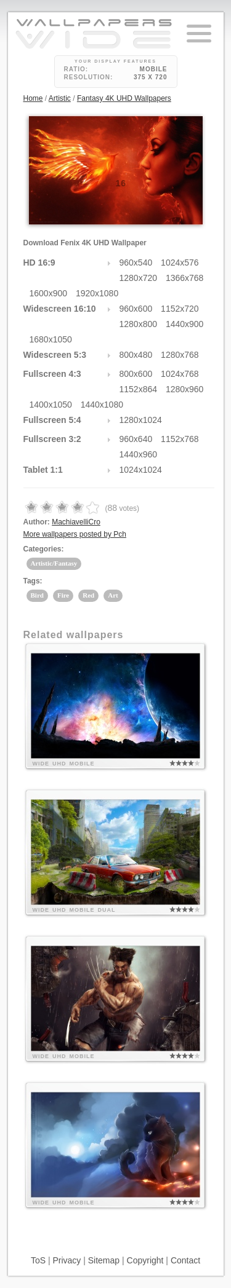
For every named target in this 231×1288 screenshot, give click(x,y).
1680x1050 (51, 339)
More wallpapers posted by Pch (74, 534)
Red (88, 595)
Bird (37, 595)
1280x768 (180, 355)
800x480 (136, 355)
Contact (185, 1260)
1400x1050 (51, 404)
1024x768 (180, 374)
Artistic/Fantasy (54, 563)
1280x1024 (141, 420)
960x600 (136, 309)
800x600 (136, 374)
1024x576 (180, 262)
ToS (38, 1260)
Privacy (66, 1260)
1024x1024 (141, 470)
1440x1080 (102, 404)
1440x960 (139, 454)
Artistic (60, 98)
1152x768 (180, 439)
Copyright (145, 1260)
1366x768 (185, 278)
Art (113, 595)
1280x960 (185, 389)
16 (121, 183)
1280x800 (139, 324)
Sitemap (104, 1260)
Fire (63, 595)
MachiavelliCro (76, 522)
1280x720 (139, 278)
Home (33, 98)
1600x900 (49, 293)
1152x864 (139, 389)
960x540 (136, 262)
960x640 (136, 439)
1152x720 (180, 309)
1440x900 (185, 324)
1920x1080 (97, 293)
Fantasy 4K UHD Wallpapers (124, 98)
